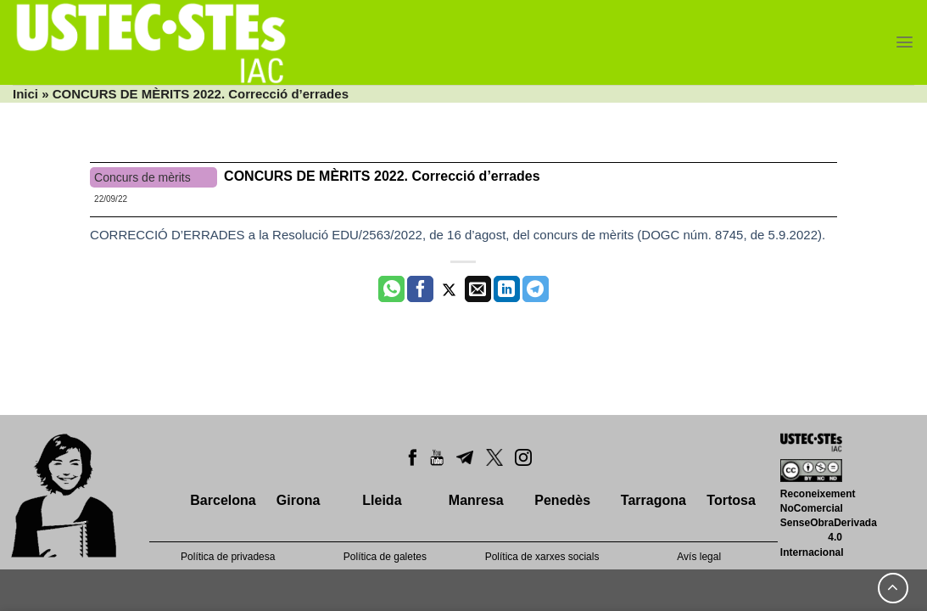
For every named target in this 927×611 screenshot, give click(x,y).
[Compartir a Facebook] (420, 289)
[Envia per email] (478, 289)
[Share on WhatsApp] (391, 289)
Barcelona (222, 500)
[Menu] (904, 42)
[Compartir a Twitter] (449, 289)
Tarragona (653, 500)
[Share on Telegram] (535, 289)
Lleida (381, 500)
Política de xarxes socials (542, 557)
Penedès (562, 500)
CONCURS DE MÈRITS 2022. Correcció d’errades (382, 176)
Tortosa (730, 500)
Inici (25, 94)
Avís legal (699, 557)
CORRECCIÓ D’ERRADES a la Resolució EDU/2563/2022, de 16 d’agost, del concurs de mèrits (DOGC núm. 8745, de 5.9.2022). (457, 234)
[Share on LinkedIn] (507, 289)
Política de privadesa (228, 557)
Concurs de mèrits (142, 177)
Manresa (476, 500)
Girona (298, 500)
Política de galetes (385, 557)
